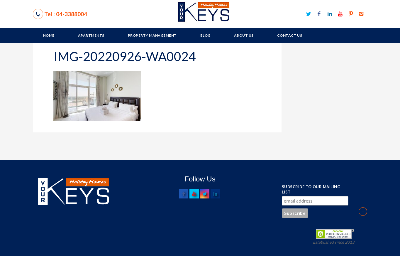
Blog (205, 35)
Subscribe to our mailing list (311, 189)
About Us (244, 35)
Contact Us (289, 35)
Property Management (152, 35)
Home (49, 35)
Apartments (91, 35)
